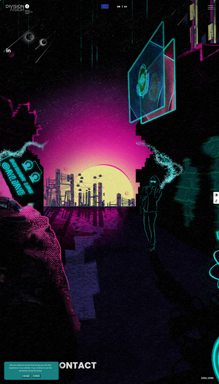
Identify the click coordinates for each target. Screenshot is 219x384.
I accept (26, 376)
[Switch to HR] (120, 7)
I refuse (36, 376)
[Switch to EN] (127, 7)
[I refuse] (55, 370)
